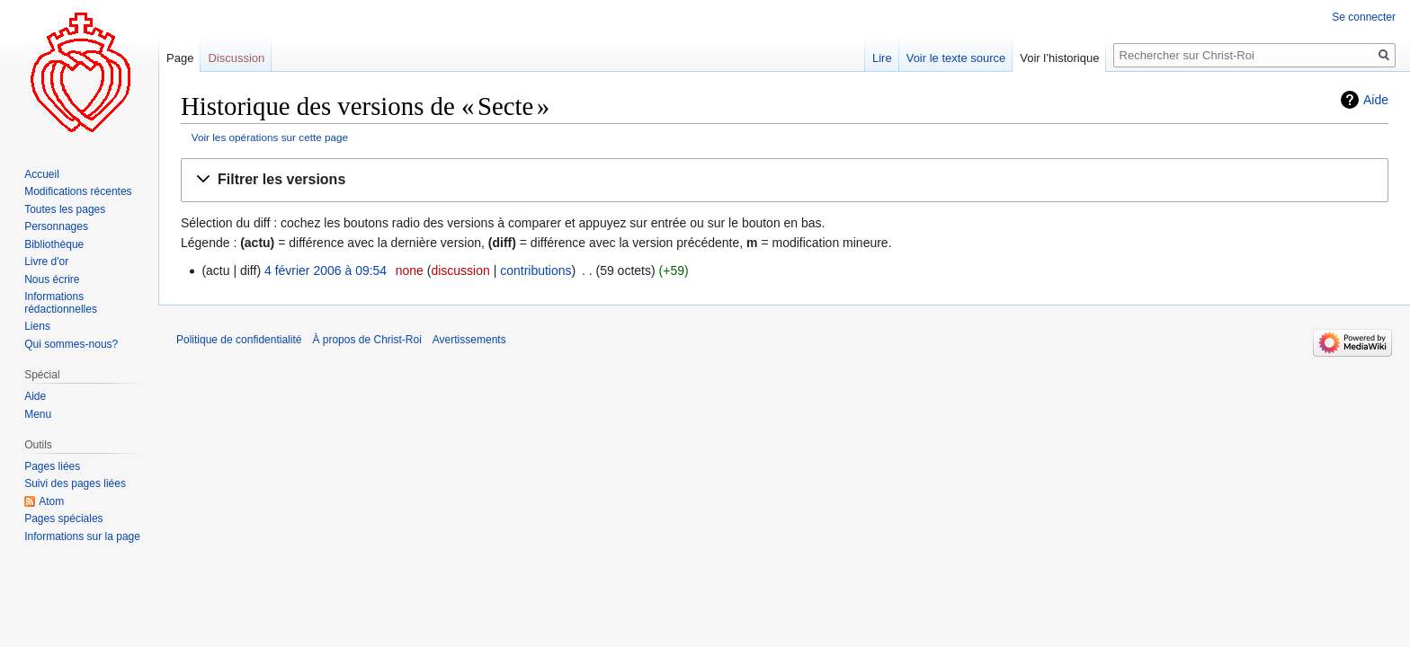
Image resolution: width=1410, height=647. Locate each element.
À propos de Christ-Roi (366, 339)
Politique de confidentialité (238, 339)
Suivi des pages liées (75, 483)
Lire (882, 58)
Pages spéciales (63, 518)
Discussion (236, 58)
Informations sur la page (82, 536)
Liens (37, 326)
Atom (51, 501)
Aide (1375, 100)
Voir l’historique (1059, 58)
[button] (784, 180)
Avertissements (469, 339)
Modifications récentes (77, 191)
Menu (37, 414)
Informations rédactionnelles (60, 302)
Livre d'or (46, 261)
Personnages (56, 226)
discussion (460, 270)
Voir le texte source (956, 58)
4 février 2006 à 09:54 (325, 270)
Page (179, 58)
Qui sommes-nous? (71, 344)
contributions (535, 270)
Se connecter (1364, 17)
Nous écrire (51, 279)
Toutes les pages (64, 209)
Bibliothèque (54, 244)
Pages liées (52, 466)
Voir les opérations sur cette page (270, 137)
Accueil (41, 174)
